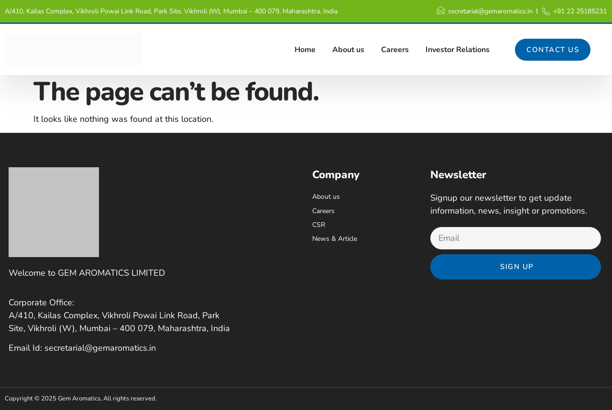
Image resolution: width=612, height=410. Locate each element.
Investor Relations (458, 49)
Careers (395, 49)
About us (348, 49)
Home (305, 49)
